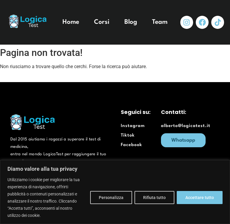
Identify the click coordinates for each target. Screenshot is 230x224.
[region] (115, 192)
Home (70, 22)
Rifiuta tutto (154, 197)
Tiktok (128, 135)
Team (160, 22)
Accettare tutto (199, 197)
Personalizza (111, 197)
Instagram (133, 126)
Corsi (101, 22)
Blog (130, 22)
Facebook (131, 145)
